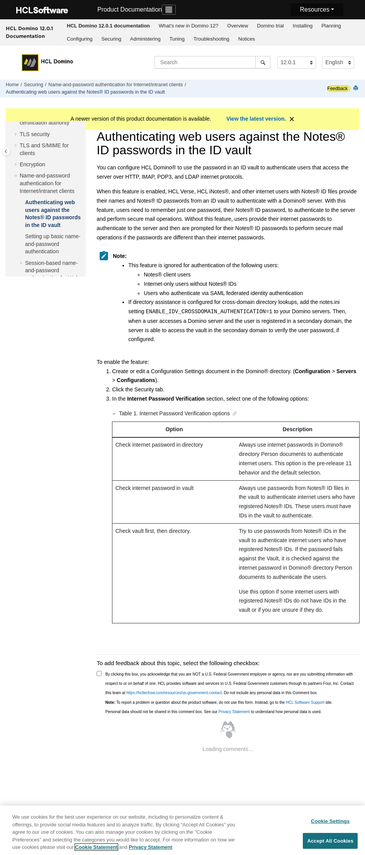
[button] (17, 134)
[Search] (262, 62)
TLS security (35, 134)
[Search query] (212, 62)
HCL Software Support (305, 702)
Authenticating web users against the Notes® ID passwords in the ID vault (85, 92)
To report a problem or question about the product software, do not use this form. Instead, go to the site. (219, 702)
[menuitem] (108, 25)
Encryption (32, 164)
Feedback (337, 88)
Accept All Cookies (330, 841)
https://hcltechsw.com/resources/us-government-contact (174, 693)
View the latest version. (256, 119)
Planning (331, 26)
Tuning (177, 39)
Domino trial (270, 26)
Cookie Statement (96, 847)
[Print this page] (356, 88)
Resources (314, 9)
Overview (237, 26)
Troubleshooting (211, 39)
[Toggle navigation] (169, 10)
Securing (111, 39)
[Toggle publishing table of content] (6, 151)
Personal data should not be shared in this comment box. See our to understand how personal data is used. (213, 712)
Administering (145, 39)
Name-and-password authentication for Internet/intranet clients (115, 84)
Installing (302, 26)
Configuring (80, 39)
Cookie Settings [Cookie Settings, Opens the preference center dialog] (330, 821)
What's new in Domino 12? (188, 26)
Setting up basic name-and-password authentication (52, 243)
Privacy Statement (234, 712)
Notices (246, 39)
